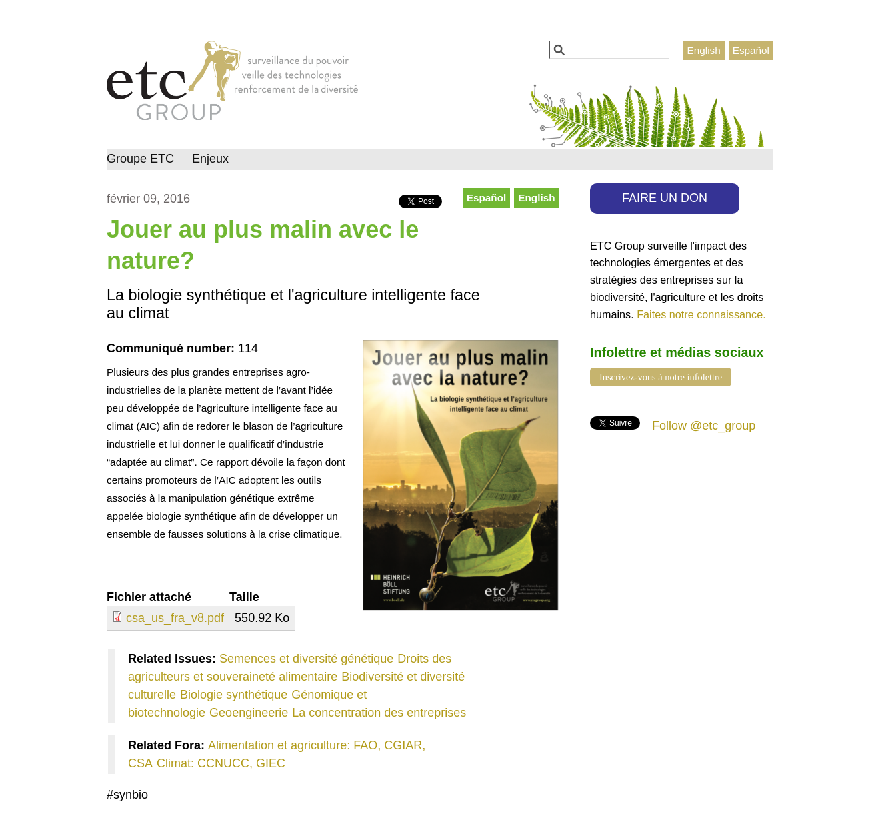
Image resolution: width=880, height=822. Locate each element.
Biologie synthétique (233, 694)
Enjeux (210, 158)
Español (751, 50)
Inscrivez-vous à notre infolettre (660, 377)
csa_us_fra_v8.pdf (175, 618)
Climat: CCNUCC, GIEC (221, 763)
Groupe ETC (140, 158)
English (704, 50)
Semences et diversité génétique (306, 658)
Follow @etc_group (703, 425)
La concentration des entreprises (379, 712)
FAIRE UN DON (664, 198)
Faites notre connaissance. (701, 314)
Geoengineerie (248, 712)
